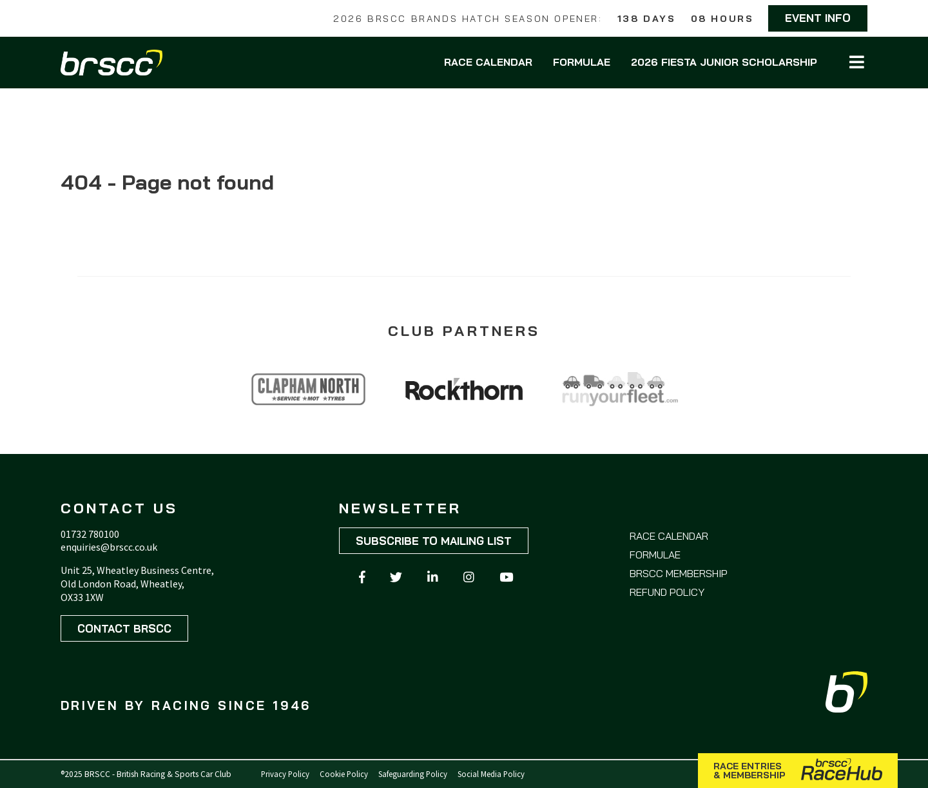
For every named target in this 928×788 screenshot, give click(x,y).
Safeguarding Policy (412, 774)
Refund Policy (667, 592)
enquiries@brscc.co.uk (109, 546)
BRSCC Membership (679, 573)
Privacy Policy (285, 774)
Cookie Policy (344, 774)
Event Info (818, 18)
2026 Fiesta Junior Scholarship (724, 61)
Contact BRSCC (124, 628)
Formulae (581, 61)
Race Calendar (488, 61)
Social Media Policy (491, 774)
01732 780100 (90, 533)
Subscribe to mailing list (434, 540)
